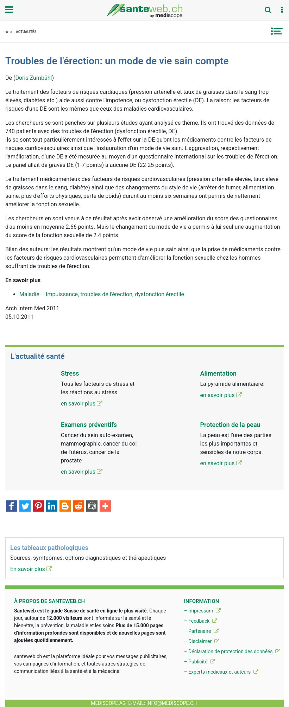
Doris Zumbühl (33, 77)
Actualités (26, 32)
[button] (282, 10)
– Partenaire (201, 631)
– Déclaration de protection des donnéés (232, 651)
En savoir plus (31, 569)
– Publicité (199, 661)
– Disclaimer (201, 641)
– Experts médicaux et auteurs (221, 672)
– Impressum (202, 611)
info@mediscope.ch (171, 703)
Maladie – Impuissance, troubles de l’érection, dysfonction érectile (101, 294)
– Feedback (200, 621)
